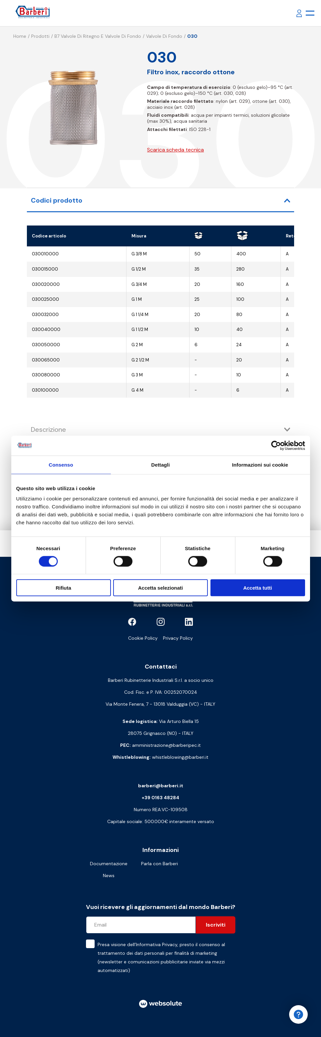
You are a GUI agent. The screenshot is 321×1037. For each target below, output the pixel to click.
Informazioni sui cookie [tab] (260, 464)
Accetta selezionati (160, 588)
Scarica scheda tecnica (175, 149)
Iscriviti (215, 924)
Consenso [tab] (61, 464)
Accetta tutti (257, 588)
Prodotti (40, 36)
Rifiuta (63, 588)
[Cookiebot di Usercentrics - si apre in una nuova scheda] (276, 445)
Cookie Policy (143, 638)
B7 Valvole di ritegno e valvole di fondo (97, 36)
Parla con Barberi (159, 864)
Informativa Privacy (156, 944)
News (109, 875)
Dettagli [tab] (160, 464)
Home (19, 36)
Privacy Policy (178, 638)
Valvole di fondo (164, 36)
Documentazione (108, 864)
